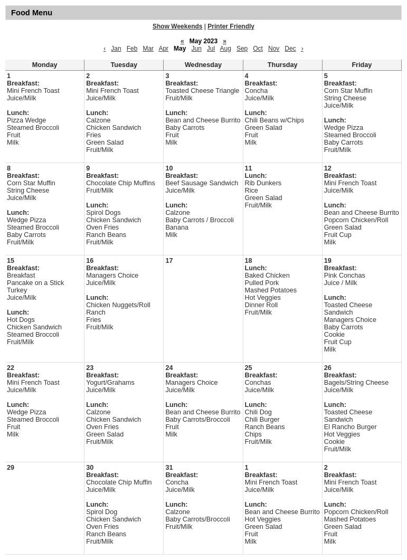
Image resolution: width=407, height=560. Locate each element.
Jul (211, 48)
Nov (273, 48)
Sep (242, 48)
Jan (116, 48)
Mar (148, 48)
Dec (290, 48)
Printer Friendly (230, 26)
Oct (258, 48)
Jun (196, 48)
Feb (132, 48)
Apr (163, 48)
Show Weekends (177, 26)
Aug (225, 48)
